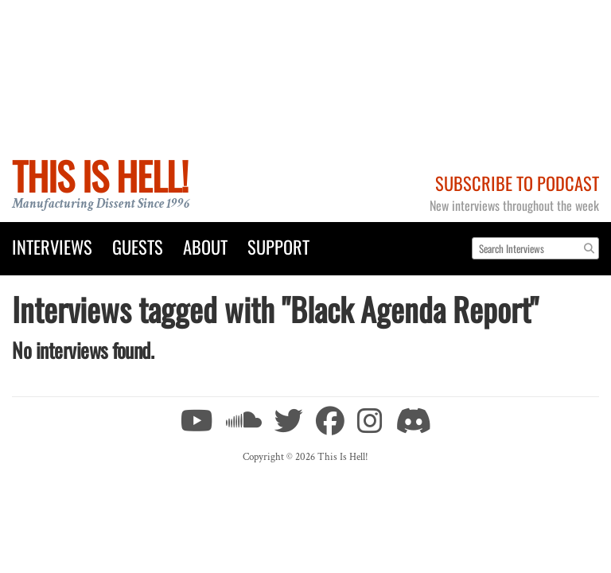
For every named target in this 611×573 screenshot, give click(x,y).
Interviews (52, 246)
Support (278, 246)
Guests (137, 246)
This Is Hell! (100, 175)
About (205, 246)
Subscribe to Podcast (517, 183)
